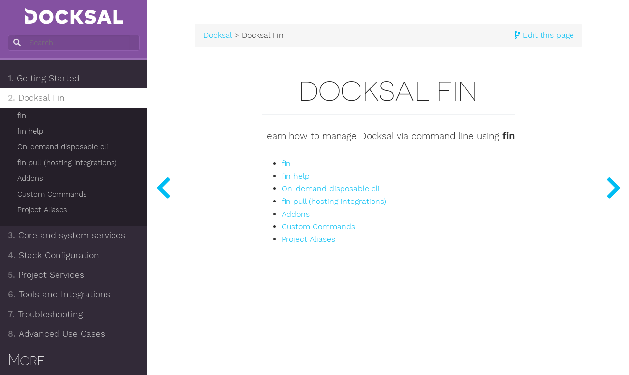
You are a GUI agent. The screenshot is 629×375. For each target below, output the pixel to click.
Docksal (217, 35)
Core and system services (66, 235)
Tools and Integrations (59, 294)
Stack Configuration (53, 255)
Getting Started (44, 78)
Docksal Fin (36, 98)
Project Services (46, 275)
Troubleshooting (45, 314)
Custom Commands (52, 194)
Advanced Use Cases (56, 334)
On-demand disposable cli (62, 147)
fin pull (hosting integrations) (67, 162)
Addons (30, 178)
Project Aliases (42, 209)
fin (21, 115)
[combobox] (72, 42)
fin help (30, 131)
